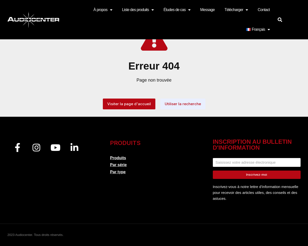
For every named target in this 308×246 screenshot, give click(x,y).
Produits (118, 158)
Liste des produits (138, 9)
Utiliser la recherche (183, 103)
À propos (102, 9)
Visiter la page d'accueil (129, 103)
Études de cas (176, 9)
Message (207, 10)
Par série (118, 165)
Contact (264, 10)
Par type (118, 172)
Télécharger (236, 9)
